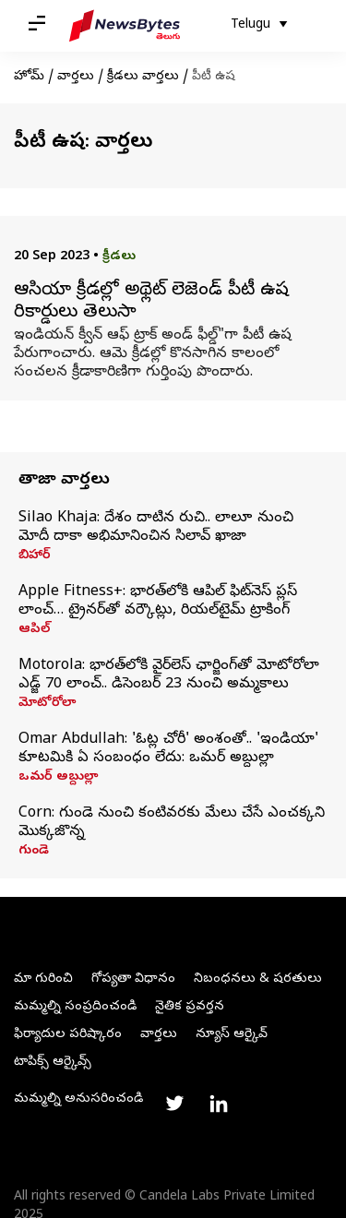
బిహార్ (34, 556)
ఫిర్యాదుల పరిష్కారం (68, 1035)
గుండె (33, 851)
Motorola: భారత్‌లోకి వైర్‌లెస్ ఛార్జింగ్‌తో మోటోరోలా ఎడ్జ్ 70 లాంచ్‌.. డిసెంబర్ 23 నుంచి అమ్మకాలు (168, 675)
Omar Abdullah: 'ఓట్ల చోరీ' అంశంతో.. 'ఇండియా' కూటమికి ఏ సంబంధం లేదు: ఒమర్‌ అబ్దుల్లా (168, 749)
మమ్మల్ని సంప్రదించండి (75, 1007)
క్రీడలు (119, 257)
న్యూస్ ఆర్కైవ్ (232, 1035)
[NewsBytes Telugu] (124, 26)
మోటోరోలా (47, 704)
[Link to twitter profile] (174, 1103)
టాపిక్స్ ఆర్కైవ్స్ (52, 1062)
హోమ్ (29, 77)
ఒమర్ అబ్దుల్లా (58, 778)
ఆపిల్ (34, 630)
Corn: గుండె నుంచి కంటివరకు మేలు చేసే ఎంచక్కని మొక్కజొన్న (171, 823)
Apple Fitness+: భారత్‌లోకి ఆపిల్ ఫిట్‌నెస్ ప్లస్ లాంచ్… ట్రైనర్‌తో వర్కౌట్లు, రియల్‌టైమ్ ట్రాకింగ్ (157, 601)
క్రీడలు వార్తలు (143, 77)
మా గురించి (43, 979)
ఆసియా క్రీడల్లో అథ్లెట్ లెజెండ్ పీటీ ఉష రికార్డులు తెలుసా (151, 303)
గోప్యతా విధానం (133, 979)
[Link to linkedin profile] (219, 1103)
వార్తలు (75, 77)
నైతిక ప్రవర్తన (189, 1007)
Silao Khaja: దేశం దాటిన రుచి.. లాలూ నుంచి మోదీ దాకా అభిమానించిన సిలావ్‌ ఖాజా (155, 527)
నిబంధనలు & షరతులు (258, 979)
